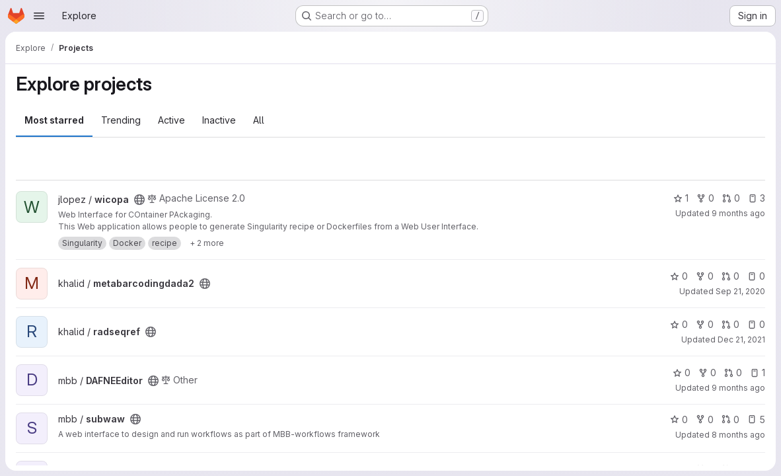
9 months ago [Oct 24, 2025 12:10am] (738, 388)
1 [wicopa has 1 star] (680, 198)
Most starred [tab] (54, 120)
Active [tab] (171, 120)
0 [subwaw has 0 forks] (705, 419)
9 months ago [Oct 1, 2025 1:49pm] (738, 213)
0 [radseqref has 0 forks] (705, 324)
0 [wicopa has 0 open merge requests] (731, 198)
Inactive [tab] (219, 120)
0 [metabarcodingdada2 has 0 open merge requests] (730, 276)
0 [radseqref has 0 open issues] (756, 324)
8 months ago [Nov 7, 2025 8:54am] (738, 435)
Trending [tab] (121, 120)
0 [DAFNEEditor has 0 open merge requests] (733, 372)
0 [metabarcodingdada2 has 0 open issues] (756, 276)
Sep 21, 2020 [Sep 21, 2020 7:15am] (740, 291)
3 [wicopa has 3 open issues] (756, 198)
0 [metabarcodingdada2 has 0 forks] (705, 276)
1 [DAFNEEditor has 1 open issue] (757, 372)
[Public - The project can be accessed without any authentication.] (139, 199)
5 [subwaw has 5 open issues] (756, 419)
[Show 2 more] (207, 243)
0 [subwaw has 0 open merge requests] (730, 419)
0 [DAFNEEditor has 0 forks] (707, 372)
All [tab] (258, 120)
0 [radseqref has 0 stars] (679, 324)
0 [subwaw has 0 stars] (679, 419)
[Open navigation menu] (39, 15)
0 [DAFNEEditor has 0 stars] (681, 372)
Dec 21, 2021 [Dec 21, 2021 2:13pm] (741, 339)
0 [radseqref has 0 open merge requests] (730, 324)
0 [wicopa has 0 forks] (705, 198)
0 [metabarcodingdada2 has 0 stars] (679, 276)
